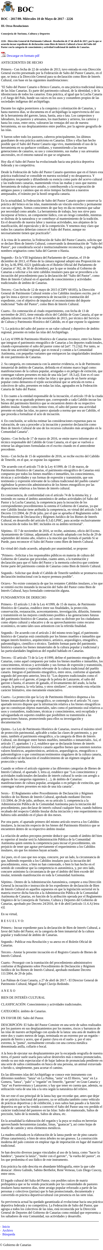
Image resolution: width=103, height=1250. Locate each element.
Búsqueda (8, 1234)
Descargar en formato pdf (23, 55)
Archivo (7, 1230)
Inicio (6, 1226)
